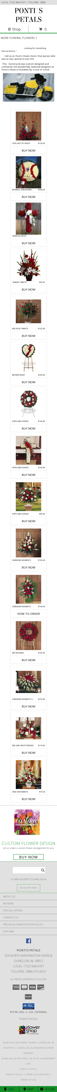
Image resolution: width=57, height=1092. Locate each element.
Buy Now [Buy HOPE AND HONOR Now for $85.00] (28, 521)
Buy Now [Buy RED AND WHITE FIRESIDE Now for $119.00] (28, 753)
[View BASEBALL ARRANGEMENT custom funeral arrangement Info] (28, 172)
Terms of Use (28, 1079)
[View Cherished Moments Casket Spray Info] (28, 682)
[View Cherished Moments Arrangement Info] (28, 543)
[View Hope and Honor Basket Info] (28, 496)
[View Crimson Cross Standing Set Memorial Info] (28, 219)
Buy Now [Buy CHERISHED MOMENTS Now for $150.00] (28, 567)
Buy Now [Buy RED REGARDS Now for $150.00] (28, 660)
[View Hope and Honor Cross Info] (28, 450)
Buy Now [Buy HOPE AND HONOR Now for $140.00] (28, 428)
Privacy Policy (15, 1074)
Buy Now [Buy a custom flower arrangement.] (28, 856)
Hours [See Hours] (47, 1089)
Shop (14, 29)
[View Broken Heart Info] (28, 357)
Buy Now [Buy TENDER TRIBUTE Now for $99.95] (28, 289)
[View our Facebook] (28, 942)
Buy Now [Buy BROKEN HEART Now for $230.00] (28, 382)
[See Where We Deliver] (28, 887)
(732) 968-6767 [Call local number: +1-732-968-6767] (18, 2)
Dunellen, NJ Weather (14, 1058)
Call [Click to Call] (9, 1089)
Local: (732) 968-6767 (28, 966)
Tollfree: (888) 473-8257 (28, 971)
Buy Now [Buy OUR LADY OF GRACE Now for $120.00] (28, 150)
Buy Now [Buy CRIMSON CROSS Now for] (28, 243)
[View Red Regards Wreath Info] (28, 635)
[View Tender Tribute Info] (28, 265)
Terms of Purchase (37, 1074)
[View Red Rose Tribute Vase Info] (28, 311)
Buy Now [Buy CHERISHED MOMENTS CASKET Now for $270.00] (28, 706)
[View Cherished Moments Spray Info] (28, 589)
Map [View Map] (29, 1089)
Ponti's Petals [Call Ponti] (28, 1019)
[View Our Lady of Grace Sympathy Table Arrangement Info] (28, 126)
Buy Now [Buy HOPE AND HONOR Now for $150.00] (28, 475)
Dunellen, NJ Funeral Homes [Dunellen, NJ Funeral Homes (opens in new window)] (20, 1042)
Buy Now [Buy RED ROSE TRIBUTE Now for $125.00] (28, 336)
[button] (28, 1006)
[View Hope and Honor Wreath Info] (28, 404)
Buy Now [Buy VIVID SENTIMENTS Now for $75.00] (28, 799)
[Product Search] (29, 870)
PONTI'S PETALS (28, 15)
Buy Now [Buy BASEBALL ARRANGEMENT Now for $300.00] (28, 197)
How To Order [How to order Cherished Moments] (28, 614)
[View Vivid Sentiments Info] (28, 774)
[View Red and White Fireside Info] (28, 728)
